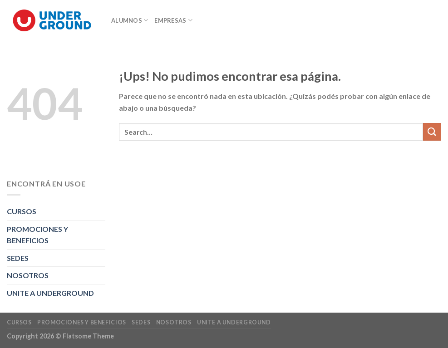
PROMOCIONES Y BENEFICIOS (37, 235)
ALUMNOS (129, 20)
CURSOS (21, 211)
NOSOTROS (28, 275)
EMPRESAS (173, 20)
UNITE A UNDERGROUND (50, 293)
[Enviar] (432, 132)
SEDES (18, 258)
